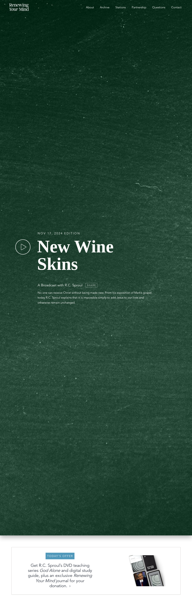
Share (91, 278)
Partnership (139, 7)
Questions (158, 7)
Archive (104, 7)
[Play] (22, 240)
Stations (120, 7)
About (90, 7)
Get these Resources (108, 584)
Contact (176, 7)
